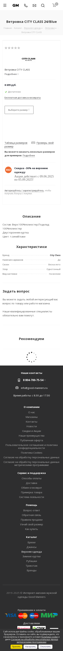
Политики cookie (49, 636)
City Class (55, 255)
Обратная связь (31, 515)
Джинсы (31, 547)
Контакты (31, 421)
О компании (31, 407)
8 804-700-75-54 (33, 380)
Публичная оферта (31, 440)
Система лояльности (31, 497)
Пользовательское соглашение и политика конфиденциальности (31, 446)
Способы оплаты (31, 478)
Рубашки (31, 561)
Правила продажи (32, 519)
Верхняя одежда (31, 551)
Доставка (31, 483)
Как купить (31, 529)
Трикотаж (31, 565)
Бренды (31, 570)
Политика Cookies (31, 452)
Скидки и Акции (31, 431)
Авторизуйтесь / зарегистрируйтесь (24, 190)
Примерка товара (31, 492)
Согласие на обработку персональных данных (31, 457)
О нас (31, 412)
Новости (31, 426)
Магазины (32, 417)
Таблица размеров (16, 142)
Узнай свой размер (31, 524)
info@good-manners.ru (34, 387)
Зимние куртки (31, 556)
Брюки (31, 542)
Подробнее (29, 155)
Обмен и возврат (31, 487)
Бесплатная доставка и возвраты (23, 97)
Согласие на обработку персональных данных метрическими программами (31, 463)
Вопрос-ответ (31, 510)
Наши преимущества (31, 435)
